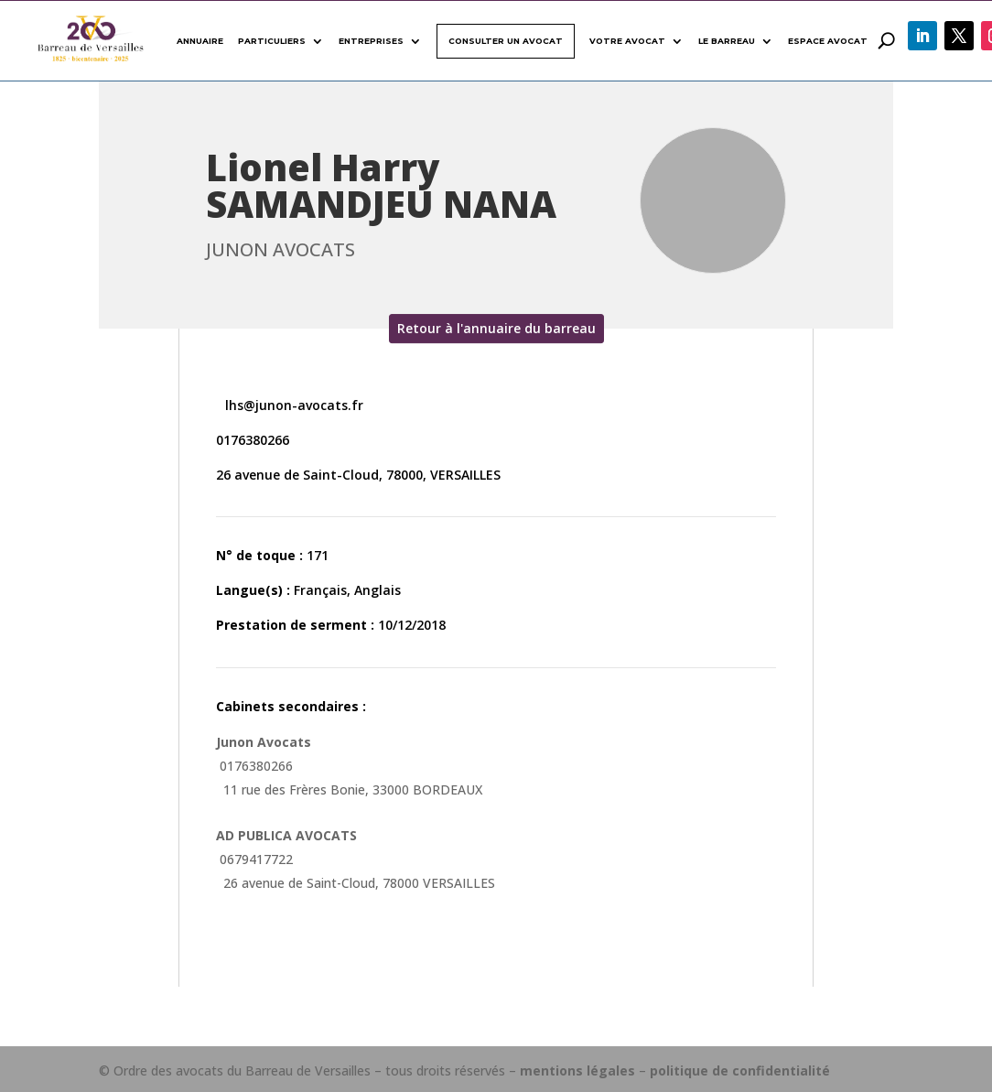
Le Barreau (726, 41)
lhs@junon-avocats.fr (292, 405)
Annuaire (200, 41)
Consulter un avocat (505, 41)
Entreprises (371, 41)
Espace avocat (828, 41)
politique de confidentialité (740, 1070)
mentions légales (577, 1070)
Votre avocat (627, 41)
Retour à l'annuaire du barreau (496, 328)
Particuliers (272, 41)
